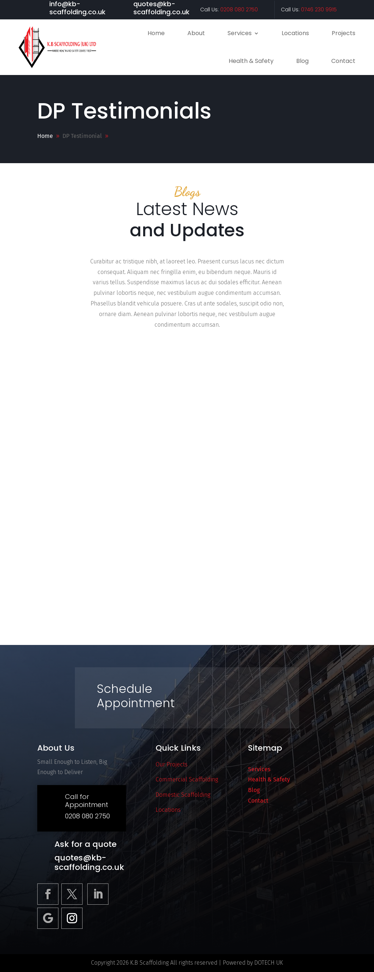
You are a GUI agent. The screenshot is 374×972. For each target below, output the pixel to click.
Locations (295, 33)
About (196, 33)
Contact (343, 61)
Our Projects (171, 764)
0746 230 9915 (319, 9)
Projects (343, 33)
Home (156, 33)
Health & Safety (251, 61)
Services (240, 33)
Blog (302, 61)
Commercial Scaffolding (187, 779)
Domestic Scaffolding (183, 794)
